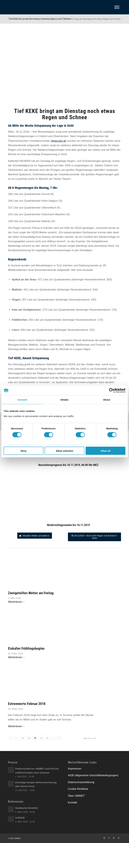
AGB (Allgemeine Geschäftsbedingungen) (93, 775)
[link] (22, 131)
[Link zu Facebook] (109, 837)
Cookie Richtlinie (78, 788)
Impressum (74, 768)
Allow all (105, 450)
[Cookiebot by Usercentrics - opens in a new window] (111, 390)
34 (41, 738)
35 (47, 738)
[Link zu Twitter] (104, 837)
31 (23, 738)
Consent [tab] (22, 399)
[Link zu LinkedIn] (113, 837)
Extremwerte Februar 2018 (26, 704)
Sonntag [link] (45, 160)
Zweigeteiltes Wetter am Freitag (31, 593)
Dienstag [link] (93, 145)
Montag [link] (44, 188)
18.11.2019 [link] (22, 131)
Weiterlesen (17, 601)
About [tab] (106, 399)
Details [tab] (65, 399)
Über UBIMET (76, 795)
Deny (24, 450)
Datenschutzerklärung (81, 782)
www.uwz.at (58, 140)
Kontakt (72, 802)
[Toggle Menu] (116, 7)
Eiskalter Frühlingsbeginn (26, 648)
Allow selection (64, 450)
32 (29, 738)
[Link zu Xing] (118, 837)
